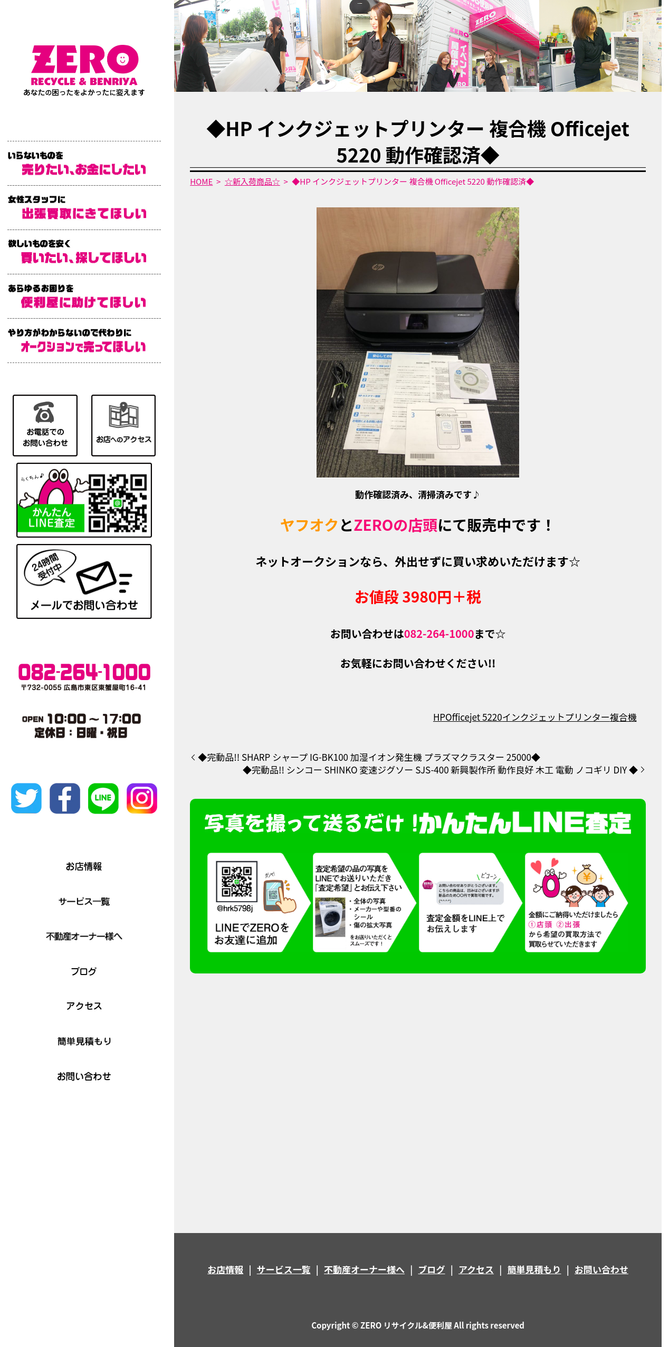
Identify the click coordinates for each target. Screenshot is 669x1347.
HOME (201, 181)
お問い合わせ (601, 1269)
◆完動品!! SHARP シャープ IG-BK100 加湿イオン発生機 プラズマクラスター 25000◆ (369, 757)
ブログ (431, 1269)
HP (439, 716)
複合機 (623, 716)
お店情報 (225, 1269)
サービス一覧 (284, 1269)
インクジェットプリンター (556, 716)
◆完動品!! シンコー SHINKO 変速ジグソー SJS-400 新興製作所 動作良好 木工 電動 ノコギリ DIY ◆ (440, 769)
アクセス (476, 1269)
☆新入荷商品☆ (252, 181)
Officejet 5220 (473, 716)
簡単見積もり (534, 1269)
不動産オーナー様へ (364, 1269)
